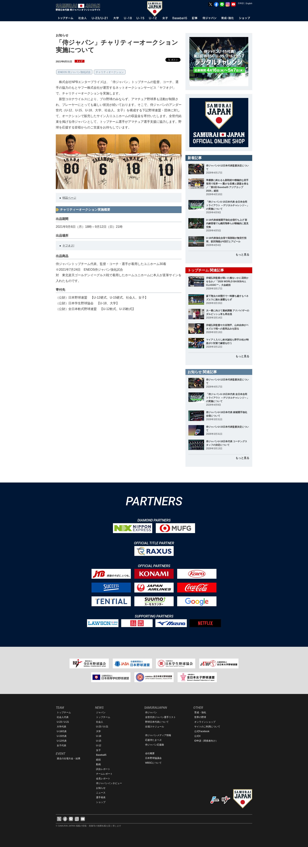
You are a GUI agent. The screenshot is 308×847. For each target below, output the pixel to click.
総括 (98, 759)
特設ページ (69, 197)
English (249, 3)
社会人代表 (63, 717)
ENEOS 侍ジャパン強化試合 (74, 72)
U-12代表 (62, 740)
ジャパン (100, 712)
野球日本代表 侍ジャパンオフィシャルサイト (79, 7)
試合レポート (103, 769)
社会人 (99, 722)
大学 (98, 731)
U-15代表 (62, 736)
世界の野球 (200, 717)
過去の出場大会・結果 (68, 758)
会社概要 (150, 753)
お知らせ (100, 788)
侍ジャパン (151, 712)
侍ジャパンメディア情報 (158, 735)
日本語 (241, 3)
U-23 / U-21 (63, 722)
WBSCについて (153, 762)
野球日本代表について (157, 722)
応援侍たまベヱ (153, 740)
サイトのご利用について (207, 726)
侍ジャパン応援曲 (154, 744)
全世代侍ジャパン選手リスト (160, 717)
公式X (197, 736)
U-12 (98, 745)
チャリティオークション (110, 72)
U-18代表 (62, 731)
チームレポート (104, 773)
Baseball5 (101, 755)
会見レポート (103, 778)
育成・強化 (200, 712)
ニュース (100, 792)
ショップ (100, 802)
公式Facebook (201, 731)
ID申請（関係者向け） (206, 740)
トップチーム (64, 712)
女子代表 (61, 745)
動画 (98, 764)
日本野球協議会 (153, 758)
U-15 (98, 740)
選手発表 (100, 797)
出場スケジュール (154, 726)
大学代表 (61, 726)
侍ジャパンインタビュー (109, 783)
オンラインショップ (204, 722)
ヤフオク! (68, 245)
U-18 (98, 736)
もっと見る (242, 254)
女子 (98, 750)
